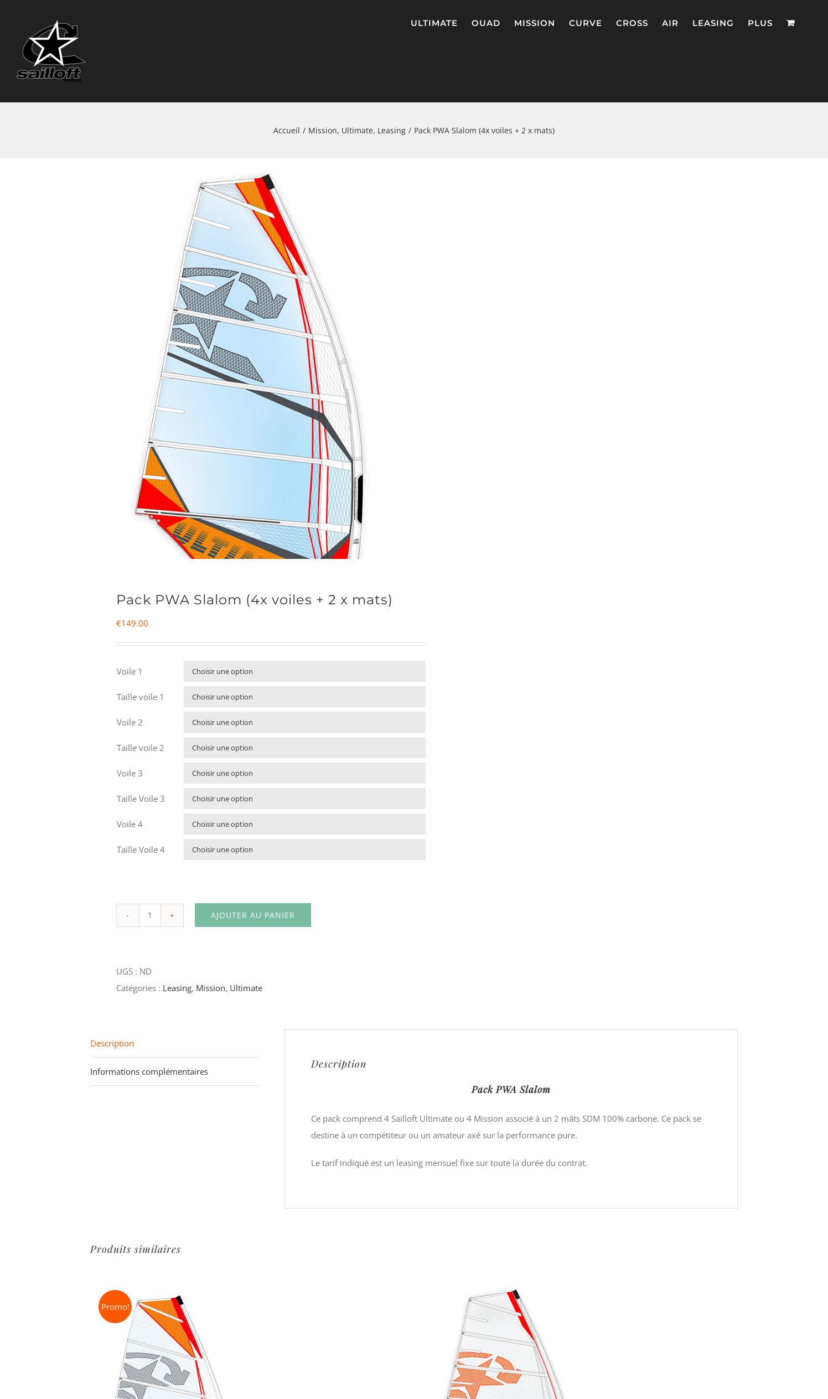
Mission (210, 990)
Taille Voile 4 (141, 852)
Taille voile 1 (140, 699)
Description (112, 1045)
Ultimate (246, 990)
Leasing (177, 990)
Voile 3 (130, 775)
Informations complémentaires (149, 1074)
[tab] (174, 1046)
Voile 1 (130, 674)
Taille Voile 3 (141, 801)
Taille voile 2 (140, 750)
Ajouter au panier (253, 918)
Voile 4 (130, 826)
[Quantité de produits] (150, 918)
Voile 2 (130, 724)
